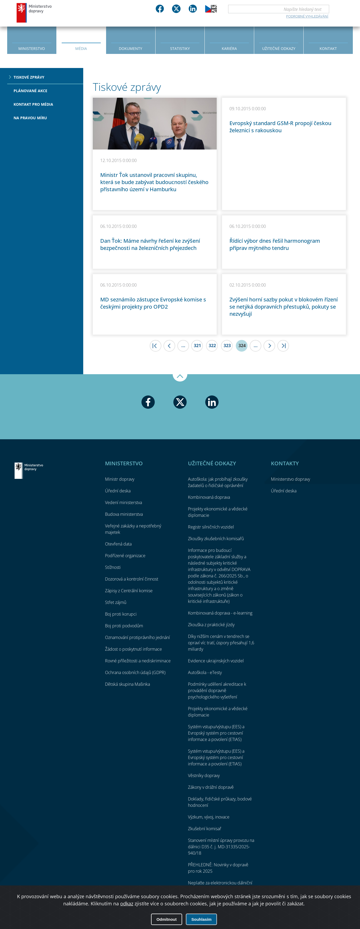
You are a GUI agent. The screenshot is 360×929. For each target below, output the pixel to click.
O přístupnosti (334, 910)
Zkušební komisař (204, 829)
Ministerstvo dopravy (34, 13)
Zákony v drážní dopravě (211, 787)
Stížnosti (113, 567)
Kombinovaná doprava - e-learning (220, 613)
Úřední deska (118, 491)
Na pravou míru (30, 117)
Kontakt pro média (33, 104)
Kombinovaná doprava (209, 497)
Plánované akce (30, 90)
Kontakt (328, 48)
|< (155, 346)
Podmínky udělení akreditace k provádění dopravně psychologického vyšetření (217, 690)
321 (197, 345)
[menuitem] (31, 40)
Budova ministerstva (124, 514)
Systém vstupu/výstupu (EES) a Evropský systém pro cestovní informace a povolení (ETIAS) (216, 733)
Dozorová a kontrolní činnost (131, 579)
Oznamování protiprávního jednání (137, 637)
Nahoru (180, 378)
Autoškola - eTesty (205, 672)
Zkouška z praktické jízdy (211, 625)
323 (227, 345)
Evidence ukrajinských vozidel (216, 661)
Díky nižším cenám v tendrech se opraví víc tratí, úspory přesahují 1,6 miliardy (221, 642)
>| (283, 346)
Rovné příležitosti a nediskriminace (138, 661)
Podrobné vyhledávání (307, 16)
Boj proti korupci (121, 614)
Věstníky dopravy (204, 775)
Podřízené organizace (125, 556)
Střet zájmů (115, 602)
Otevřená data (118, 544)
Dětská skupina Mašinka (127, 684)
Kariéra (229, 48)
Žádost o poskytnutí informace (133, 649)
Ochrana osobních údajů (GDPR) (135, 672)
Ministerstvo (31, 48)
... (183, 345)
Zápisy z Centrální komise (129, 591)
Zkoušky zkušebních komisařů (216, 539)
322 (212, 345)
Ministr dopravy (119, 479)
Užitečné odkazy (278, 48)
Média (81, 48)
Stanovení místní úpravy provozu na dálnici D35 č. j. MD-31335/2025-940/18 (221, 846)
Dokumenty (130, 48)
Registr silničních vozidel (211, 527)
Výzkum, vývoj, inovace (208, 817)
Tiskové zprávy (29, 77)
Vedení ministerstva (123, 502)
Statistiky (180, 48)
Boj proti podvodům (124, 626)
